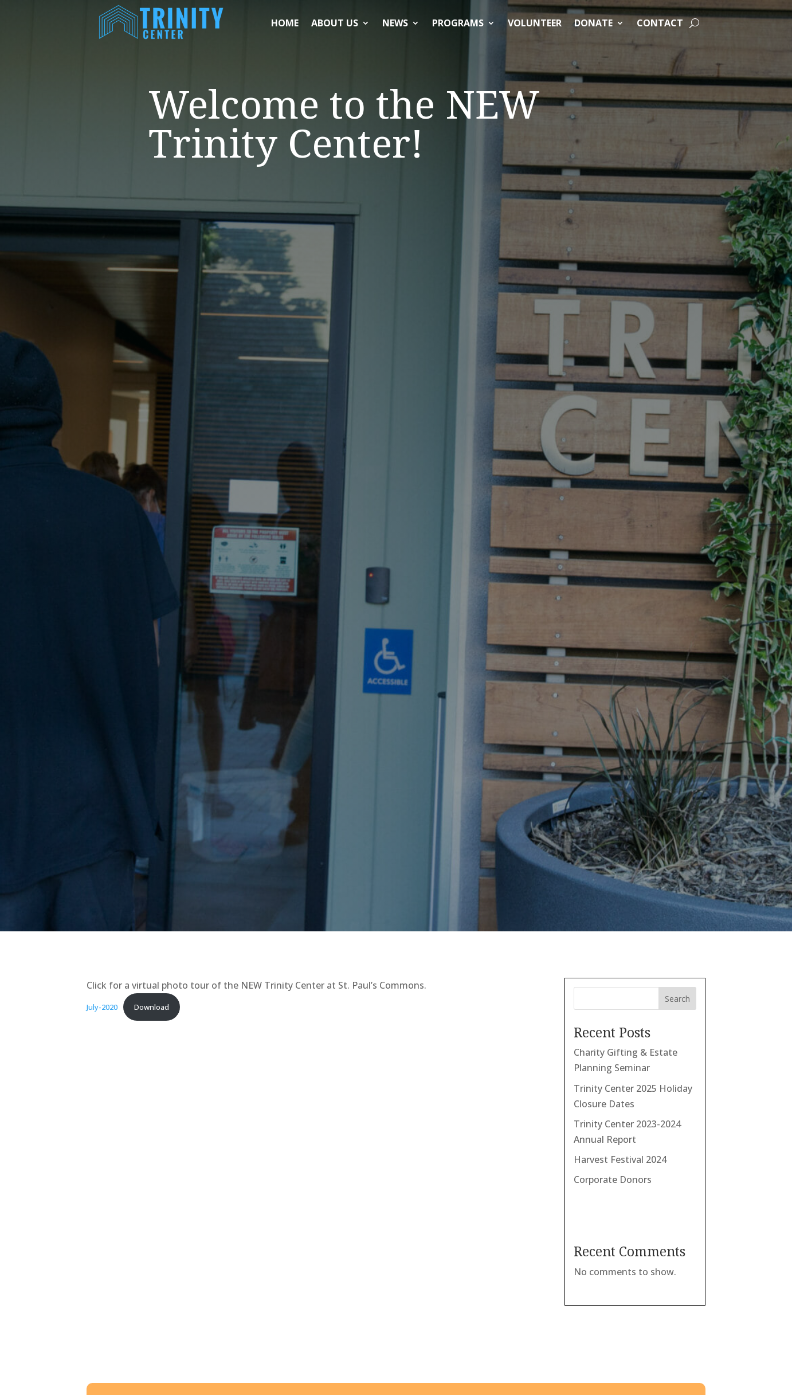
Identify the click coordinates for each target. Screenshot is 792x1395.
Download (151, 286)
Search (677, 278)
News (395, 23)
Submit (249, 936)
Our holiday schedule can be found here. (280, 1226)
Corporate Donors (613, 459)
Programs (458, 23)
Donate (593, 23)
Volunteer (535, 23)
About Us (334, 23)
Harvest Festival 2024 (620, 439)
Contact (660, 23)
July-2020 (102, 286)
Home (285, 23)
